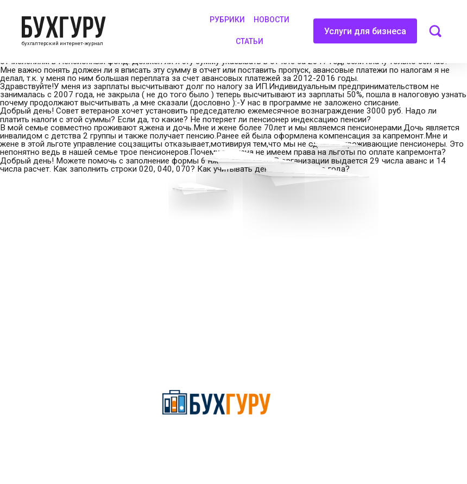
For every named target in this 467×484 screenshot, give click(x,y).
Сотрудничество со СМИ (210, 241)
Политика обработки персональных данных (230, 264)
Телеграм (25, 260)
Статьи (249, 41)
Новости (271, 19)
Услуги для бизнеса (365, 34)
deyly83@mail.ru (205, 367)
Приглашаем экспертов (50, 241)
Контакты (25, 279)
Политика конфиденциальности (216, 441)
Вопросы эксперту (40, 222)
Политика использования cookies (225, 287)
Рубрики (227, 19)
